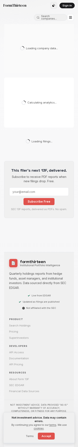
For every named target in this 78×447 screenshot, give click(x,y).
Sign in (67, 5)
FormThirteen (14, 5)
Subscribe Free (39, 201)
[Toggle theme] (53, 5)
